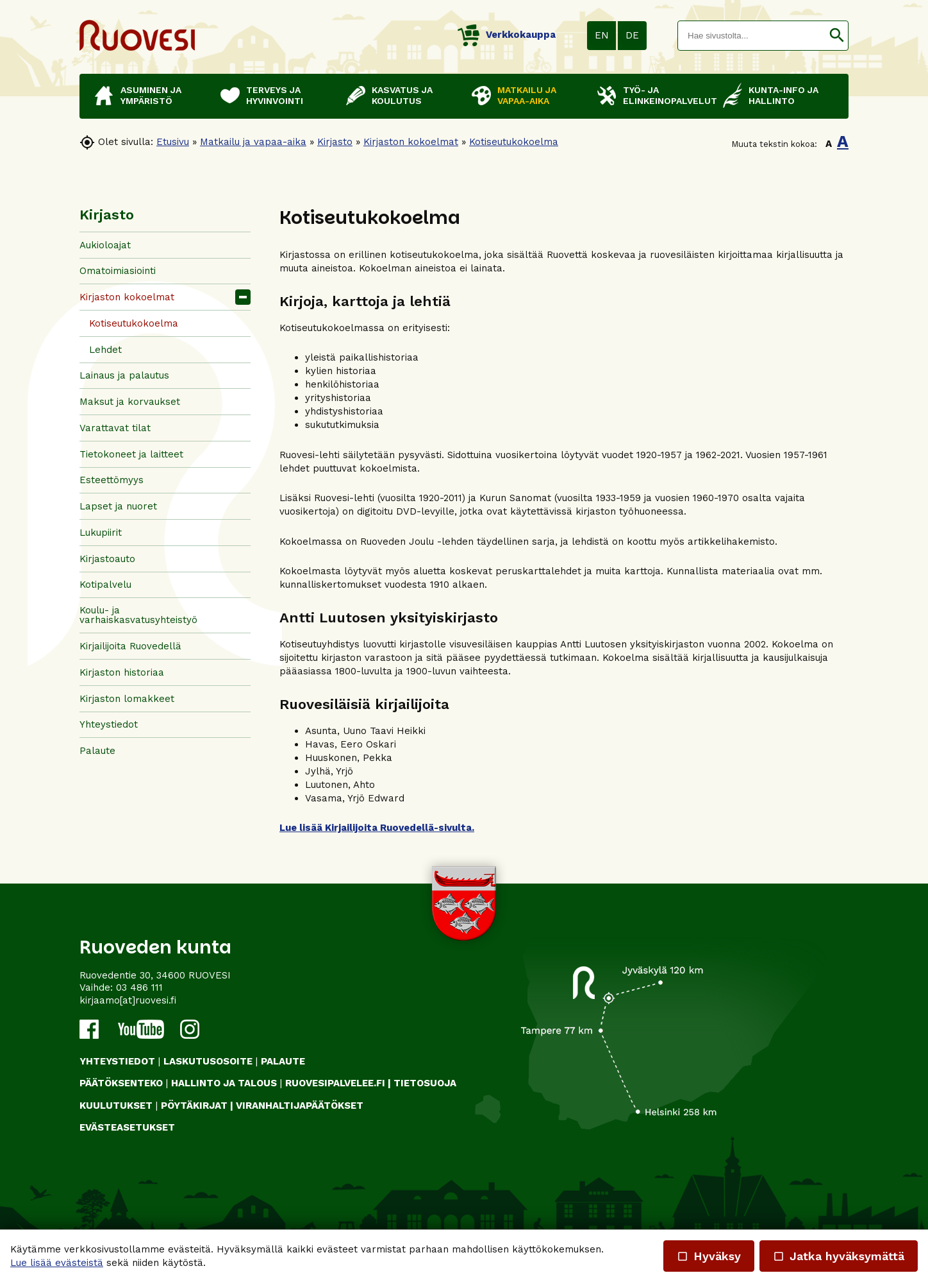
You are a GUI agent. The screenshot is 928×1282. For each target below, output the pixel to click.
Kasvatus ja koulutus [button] (402, 95)
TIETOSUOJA (425, 1083)
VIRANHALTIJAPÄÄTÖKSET (299, 1105)
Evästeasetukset (127, 1127)
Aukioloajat (105, 245)
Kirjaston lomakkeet (126, 699)
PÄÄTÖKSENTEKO (121, 1083)
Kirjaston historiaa (121, 672)
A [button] (828, 144)
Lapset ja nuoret (118, 506)
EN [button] (602, 35)
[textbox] (751, 35)
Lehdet (105, 349)
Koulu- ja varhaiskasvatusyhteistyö (138, 615)
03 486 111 (139, 987)
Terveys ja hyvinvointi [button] (274, 95)
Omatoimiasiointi (117, 271)
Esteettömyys (111, 480)
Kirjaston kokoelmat (410, 142)
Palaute (97, 750)
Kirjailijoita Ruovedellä (130, 646)
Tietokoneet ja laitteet (131, 454)
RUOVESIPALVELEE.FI (335, 1083)
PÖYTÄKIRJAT (194, 1105)
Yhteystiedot (108, 724)
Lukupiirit (100, 532)
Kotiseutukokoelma (513, 142)
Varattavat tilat (115, 428)
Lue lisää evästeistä (56, 1263)
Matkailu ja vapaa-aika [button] (526, 95)
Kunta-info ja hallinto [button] (783, 95)
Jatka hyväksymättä (838, 1256)
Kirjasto (334, 142)
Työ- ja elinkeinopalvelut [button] (666, 95)
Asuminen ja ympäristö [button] (150, 95)
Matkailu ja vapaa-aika (253, 142)
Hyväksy (709, 1256)
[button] (836, 35)
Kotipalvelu (105, 584)
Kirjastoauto (107, 559)
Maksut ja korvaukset (129, 401)
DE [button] (632, 35)
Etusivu (172, 142)
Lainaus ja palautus (124, 375)
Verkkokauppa (507, 34)
